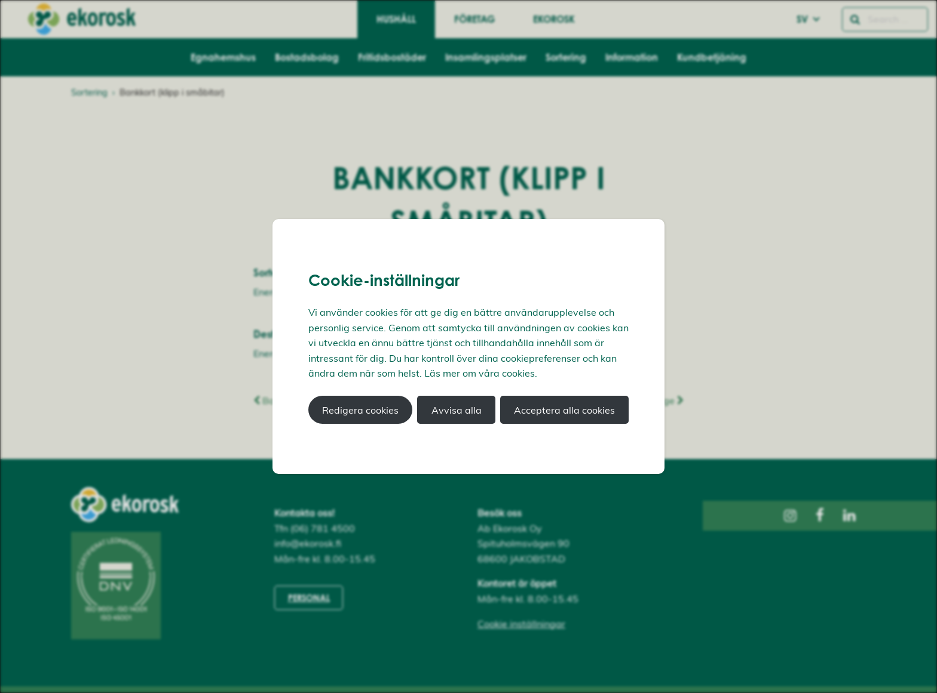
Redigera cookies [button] (360, 410)
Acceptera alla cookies (564, 410)
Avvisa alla (456, 410)
